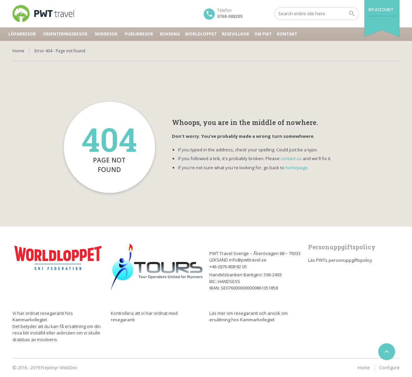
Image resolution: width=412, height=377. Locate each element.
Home (18, 51)
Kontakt (287, 34)
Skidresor (106, 34)
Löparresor (22, 34)
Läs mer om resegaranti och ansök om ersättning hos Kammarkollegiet (248, 316)
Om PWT (263, 34)
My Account (380, 9)
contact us (291, 158)
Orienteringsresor (65, 34)
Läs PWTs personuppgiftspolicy (340, 260)
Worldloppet (201, 34)
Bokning (170, 34)
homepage (296, 168)
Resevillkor (235, 34)
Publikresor (139, 34)
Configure (389, 368)
